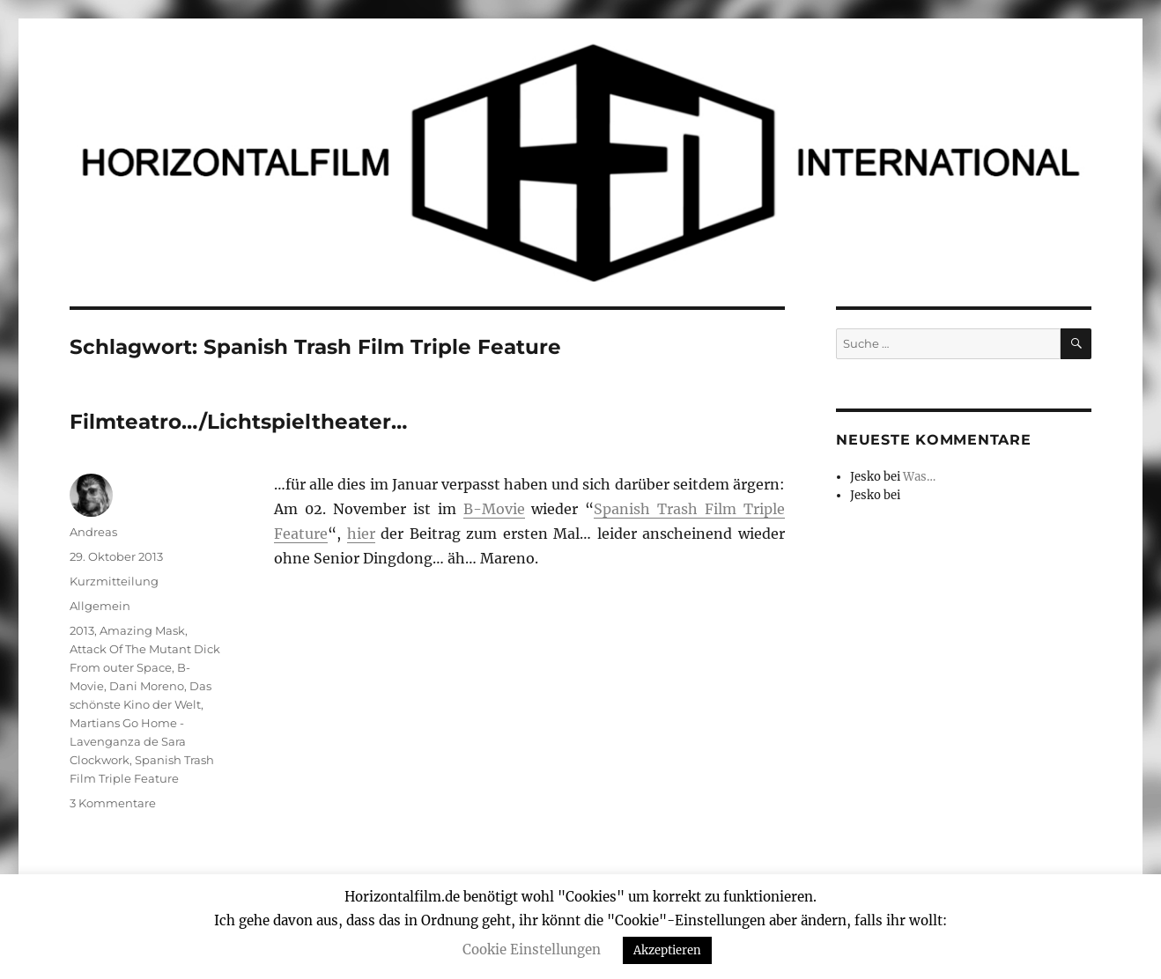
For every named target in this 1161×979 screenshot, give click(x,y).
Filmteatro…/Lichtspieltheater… (238, 421)
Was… (919, 476)
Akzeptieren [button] (667, 950)
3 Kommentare (113, 803)
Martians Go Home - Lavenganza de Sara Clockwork (128, 741)
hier (361, 533)
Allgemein (100, 606)
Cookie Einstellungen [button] (531, 949)
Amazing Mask (142, 630)
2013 (82, 630)
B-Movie (494, 509)
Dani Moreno (146, 686)
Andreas (93, 532)
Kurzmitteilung (114, 581)
